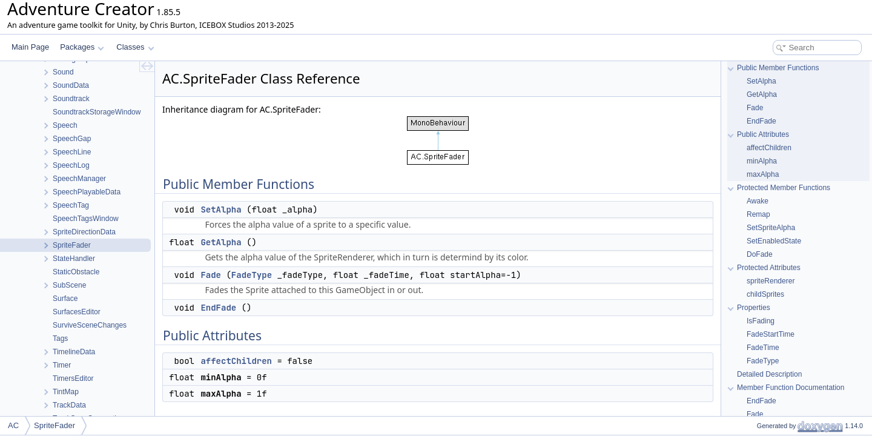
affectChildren (236, 360)
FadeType (251, 274)
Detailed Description (769, 374)
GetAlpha (220, 242)
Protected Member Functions (783, 187)
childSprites (765, 294)
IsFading (761, 321)
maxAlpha (763, 174)
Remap (758, 214)
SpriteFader (54, 425)
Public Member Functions (778, 68)
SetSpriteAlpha (771, 227)
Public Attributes (763, 134)
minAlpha (762, 161)
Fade (210, 274)
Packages (82, 46)
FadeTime (763, 347)
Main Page (30, 46)
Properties (753, 307)
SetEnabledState (774, 241)
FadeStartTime (770, 334)
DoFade (760, 254)
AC (13, 425)
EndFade (218, 307)
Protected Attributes (769, 267)
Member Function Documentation (790, 387)
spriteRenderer (770, 281)
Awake (757, 201)
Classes (135, 46)
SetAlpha (220, 209)
